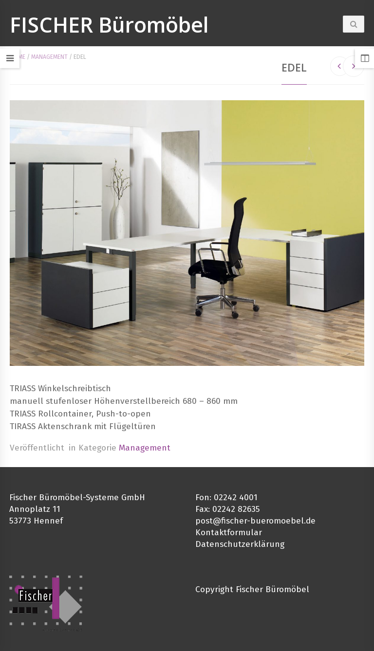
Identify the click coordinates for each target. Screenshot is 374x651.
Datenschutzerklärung (239, 544)
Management (49, 57)
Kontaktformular (228, 532)
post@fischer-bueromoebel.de (255, 521)
